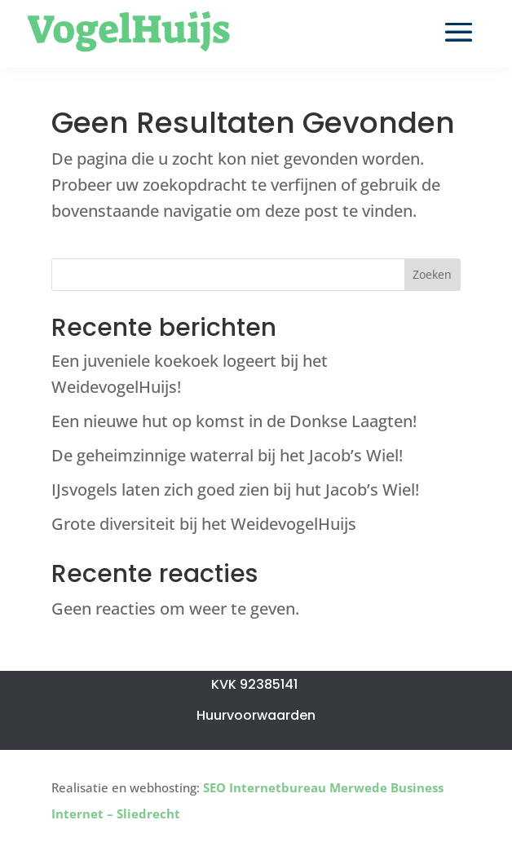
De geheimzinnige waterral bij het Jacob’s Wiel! (227, 455)
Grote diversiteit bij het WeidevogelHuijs (203, 524)
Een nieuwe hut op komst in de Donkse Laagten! (234, 421)
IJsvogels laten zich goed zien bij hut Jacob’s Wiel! (235, 489)
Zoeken (432, 274)
